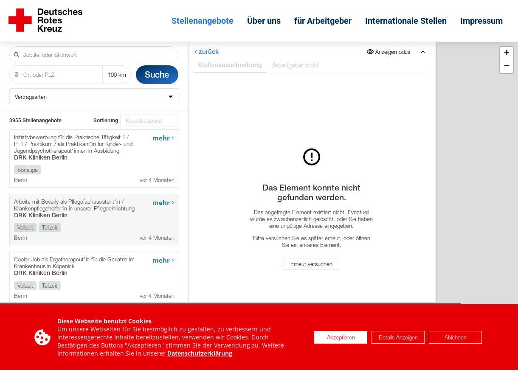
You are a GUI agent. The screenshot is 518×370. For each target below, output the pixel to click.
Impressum (483, 18)
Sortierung (105, 115)
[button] (506, 47)
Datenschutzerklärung (199, 354)
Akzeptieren (341, 337)
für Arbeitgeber (325, 18)
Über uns (266, 18)
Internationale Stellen (408, 18)
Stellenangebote (205, 18)
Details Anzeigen (398, 337)
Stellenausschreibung (230, 58)
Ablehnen (456, 337)
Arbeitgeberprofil (295, 59)
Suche (157, 68)
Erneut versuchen (311, 261)
